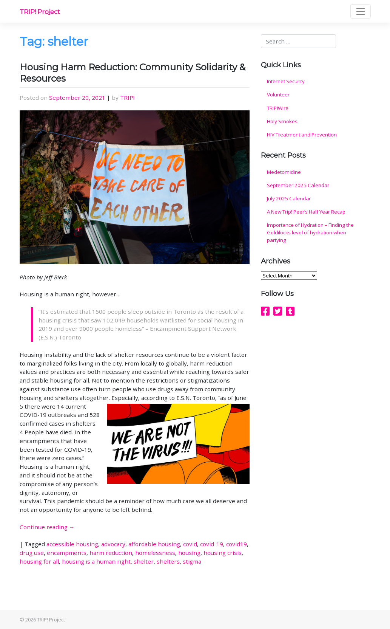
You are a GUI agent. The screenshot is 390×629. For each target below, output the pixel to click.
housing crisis (222, 552)
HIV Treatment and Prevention (302, 134)
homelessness (155, 552)
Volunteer (278, 94)
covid (190, 544)
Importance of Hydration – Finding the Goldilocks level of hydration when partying (310, 232)
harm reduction (110, 552)
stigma (192, 561)
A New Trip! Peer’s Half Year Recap (306, 211)
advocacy (113, 544)
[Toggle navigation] (360, 11)
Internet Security (286, 81)
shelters (168, 561)
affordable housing (154, 544)
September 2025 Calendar (298, 185)
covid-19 (211, 544)
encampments (66, 552)
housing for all (39, 561)
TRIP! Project (40, 11)
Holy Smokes (282, 121)
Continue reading (47, 527)
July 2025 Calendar (289, 198)
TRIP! (127, 97)
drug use (32, 552)
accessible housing (72, 544)
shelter (144, 561)
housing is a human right (96, 561)
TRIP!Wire (277, 108)
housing (189, 552)
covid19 (236, 544)
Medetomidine (284, 172)
